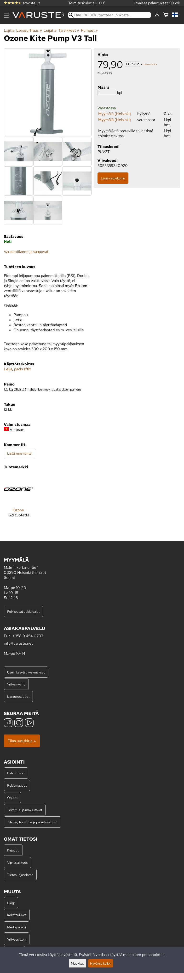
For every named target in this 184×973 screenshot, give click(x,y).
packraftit (22, 369)
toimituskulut (150, 64)
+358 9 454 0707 (27, 635)
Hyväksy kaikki (100, 963)
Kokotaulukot (16, 914)
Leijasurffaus (29, 30)
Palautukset (16, 773)
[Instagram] (18, 723)
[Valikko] (6, 15)
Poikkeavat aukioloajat (23, 611)
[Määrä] (107, 92)
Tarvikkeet (68, 30)
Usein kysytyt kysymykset (26, 672)
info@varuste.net (18, 643)
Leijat (50, 30)
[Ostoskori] (165, 15)
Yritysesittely (16, 939)
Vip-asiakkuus (17, 862)
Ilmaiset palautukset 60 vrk (157, 3)
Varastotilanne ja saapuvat (26, 251)
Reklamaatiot (17, 785)
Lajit (9, 30)
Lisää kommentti (19, 453)
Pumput (89, 30)
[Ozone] (18, 500)
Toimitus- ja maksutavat (24, 810)
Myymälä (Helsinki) (114, 113)
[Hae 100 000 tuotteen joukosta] (109, 15)
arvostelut (22, 3)
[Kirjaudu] (157, 15)
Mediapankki (16, 927)
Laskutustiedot (18, 696)
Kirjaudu (13, 850)
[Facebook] (8, 723)
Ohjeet (12, 797)
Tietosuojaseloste (20, 874)
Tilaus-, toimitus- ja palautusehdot (32, 822)
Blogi (11, 902)
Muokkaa (77, 963)
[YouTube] (29, 723)
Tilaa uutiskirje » (22, 740)
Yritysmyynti (16, 684)
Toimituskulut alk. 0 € (87, 3)
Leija (8, 369)
